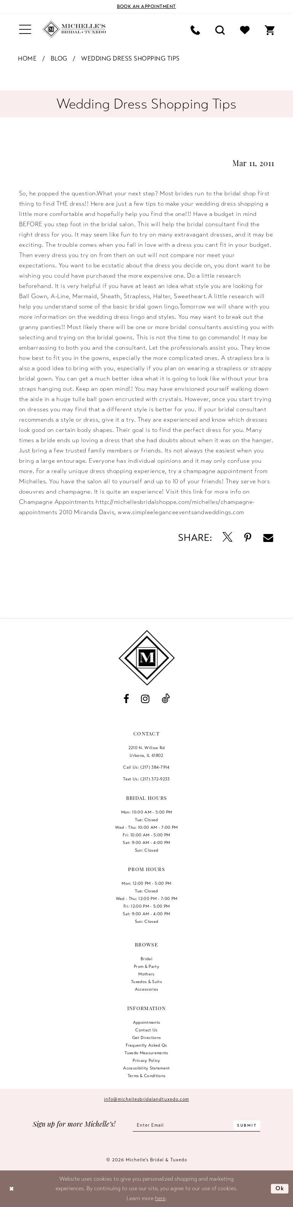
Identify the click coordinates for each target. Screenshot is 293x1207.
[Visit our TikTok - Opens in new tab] (165, 699)
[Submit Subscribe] (247, 1125)
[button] (25, 29)
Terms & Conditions (147, 1075)
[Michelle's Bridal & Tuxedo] (74, 29)
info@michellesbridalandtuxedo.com (146, 1099)
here (160, 1198)
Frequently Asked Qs (146, 1045)
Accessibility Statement (146, 1068)
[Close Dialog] (12, 1188)
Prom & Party (146, 966)
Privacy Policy (146, 1060)
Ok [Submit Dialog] (280, 1188)
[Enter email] (196, 1125)
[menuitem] (25, 29)
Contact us (146, 1030)
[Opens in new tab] (228, 537)
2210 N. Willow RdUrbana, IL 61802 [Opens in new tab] (146, 751)
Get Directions (146, 1037)
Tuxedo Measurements (146, 1052)
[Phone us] (195, 29)
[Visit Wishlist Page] (244, 29)
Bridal (146, 958)
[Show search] (220, 29)
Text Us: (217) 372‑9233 (146, 779)
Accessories (147, 989)
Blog (59, 58)
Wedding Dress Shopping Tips (130, 58)
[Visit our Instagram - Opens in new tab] (145, 699)
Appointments (146, 1022)
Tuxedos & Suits (146, 981)
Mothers (146, 974)
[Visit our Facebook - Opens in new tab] (126, 699)
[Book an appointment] (147, 6)
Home (27, 58)
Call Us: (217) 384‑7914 (146, 767)
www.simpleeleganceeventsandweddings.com (181, 512)
